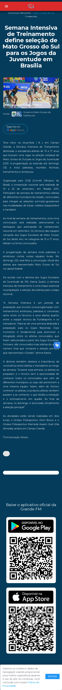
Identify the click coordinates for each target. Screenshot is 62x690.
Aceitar (52, 676)
